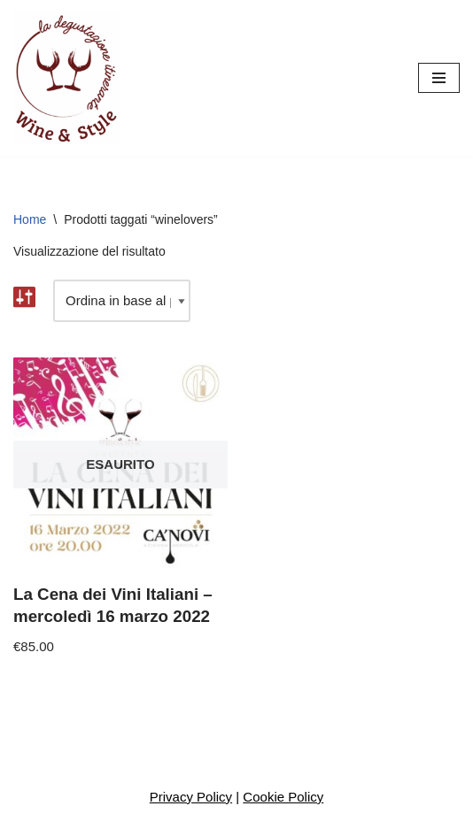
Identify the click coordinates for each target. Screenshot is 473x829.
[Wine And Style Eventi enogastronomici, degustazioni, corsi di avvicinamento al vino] (66, 78)
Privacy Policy (191, 796)
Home (29, 219)
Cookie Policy (283, 796)
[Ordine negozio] (121, 301)
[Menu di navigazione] (439, 78)
